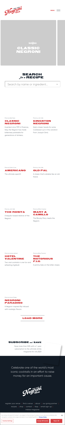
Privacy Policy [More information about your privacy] (43, 417)
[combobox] (32, 84)
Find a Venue (28, 403)
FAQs (37, 407)
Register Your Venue (13, 403)
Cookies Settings (7, 421)
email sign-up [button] (46, 407)
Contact (29, 407)
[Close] (62, 415)
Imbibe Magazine (32, 410)
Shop (21, 407)
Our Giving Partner (50, 403)
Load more (32, 318)
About (38, 403)
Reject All (56, 421)
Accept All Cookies (42, 421)
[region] (32, 418)
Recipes (14, 407)
